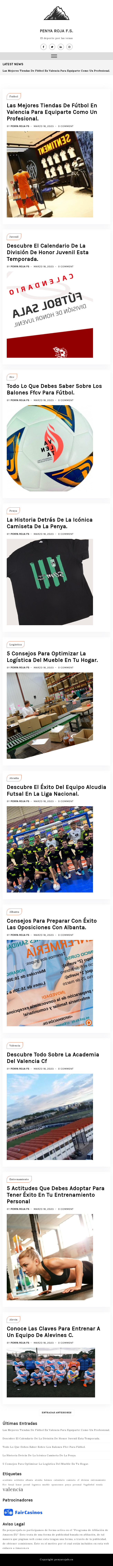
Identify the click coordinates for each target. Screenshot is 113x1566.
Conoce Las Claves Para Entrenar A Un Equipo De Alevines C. (53, 1331)
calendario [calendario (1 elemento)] (59, 1480)
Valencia (14, 1045)
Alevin (13, 1319)
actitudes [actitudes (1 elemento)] (19, 1480)
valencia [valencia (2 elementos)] (13, 1489)
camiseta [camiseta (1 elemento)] (71, 1480)
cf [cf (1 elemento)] (78, 1480)
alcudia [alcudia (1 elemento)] (38, 1480)
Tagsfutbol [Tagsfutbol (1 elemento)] (88, 1485)
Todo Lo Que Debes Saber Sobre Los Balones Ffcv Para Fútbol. (54, 389)
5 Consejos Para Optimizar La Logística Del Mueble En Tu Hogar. (52, 656)
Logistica (15, 644)
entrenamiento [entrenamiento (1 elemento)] (98, 1480)
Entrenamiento (19, 1179)
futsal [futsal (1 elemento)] (11, 1485)
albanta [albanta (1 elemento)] (29, 1480)
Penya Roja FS (20, 126)
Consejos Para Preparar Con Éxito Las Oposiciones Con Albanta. (52, 924)
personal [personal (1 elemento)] (77, 1485)
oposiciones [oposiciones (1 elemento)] (57, 1485)
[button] (54, 56)
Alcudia (14, 778)
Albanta (14, 911)
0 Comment (65, 126)
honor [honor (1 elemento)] (19, 1485)
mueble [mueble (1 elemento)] (46, 1485)
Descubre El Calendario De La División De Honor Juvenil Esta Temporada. (48, 252)
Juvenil (13, 236)
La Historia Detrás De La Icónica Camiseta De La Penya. (50, 523)
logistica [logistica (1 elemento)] (36, 1485)
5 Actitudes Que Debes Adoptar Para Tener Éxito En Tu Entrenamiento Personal (56, 1195)
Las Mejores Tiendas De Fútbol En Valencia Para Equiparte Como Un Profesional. (56, 70)
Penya (13, 510)
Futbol (13, 96)
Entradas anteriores (56, 1412)
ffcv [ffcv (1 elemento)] (5, 1485)
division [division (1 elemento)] (85, 1480)
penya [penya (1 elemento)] (68, 1485)
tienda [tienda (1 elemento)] (99, 1485)
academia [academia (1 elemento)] (7, 1480)
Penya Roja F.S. (56, 30)
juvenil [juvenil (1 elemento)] (26, 1485)
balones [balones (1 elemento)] (48, 1480)
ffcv (11, 377)
